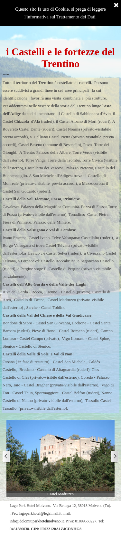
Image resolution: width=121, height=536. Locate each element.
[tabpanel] (60, 245)
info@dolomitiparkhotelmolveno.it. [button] (37, 521)
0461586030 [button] (19, 529)
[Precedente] (6, 457)
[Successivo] (114, 457)
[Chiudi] (116, 5)
